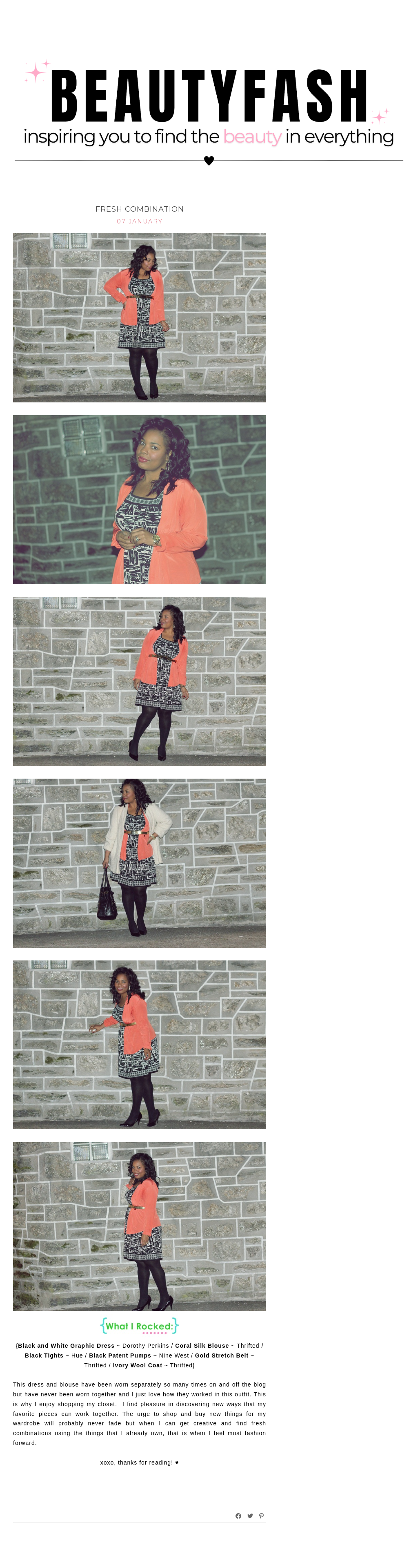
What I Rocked (139, 196)
